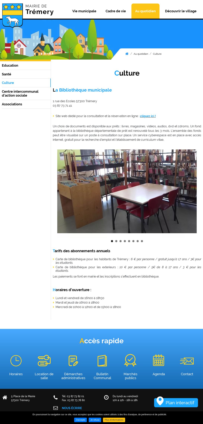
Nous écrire (72, 408)
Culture (157, 53)
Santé (6, 74)
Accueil (127, 53)
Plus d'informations (114, 420)
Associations (12, 104)
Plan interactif (180, 402)
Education (10, 65)
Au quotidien (141, 53)
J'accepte (80, 420)
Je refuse (94, 420)
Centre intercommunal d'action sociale (20, 94)
